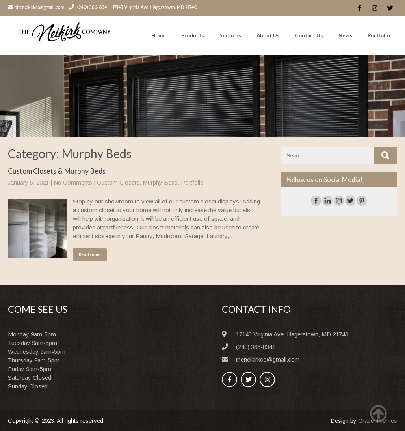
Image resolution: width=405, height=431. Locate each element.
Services (230, 35)
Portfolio (379, 35)
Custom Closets (118, 182)
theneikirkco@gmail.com (36, 7)
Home (158, 35)
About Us (268, 35)
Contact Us (309, 35)
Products (192, 35)
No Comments (73, 182)
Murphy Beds (160, 182)
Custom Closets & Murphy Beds (57, 170)
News (345, 35)
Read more (90, 254)
